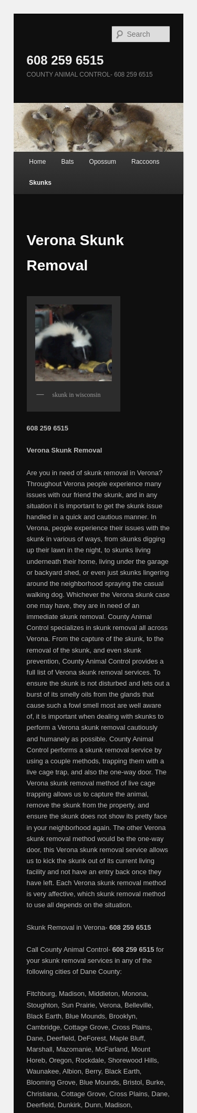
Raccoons (145, 161)
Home (37, 161)
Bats (67, 161)
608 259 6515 (65, 60)
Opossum (102, 161)
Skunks (40, 182)
